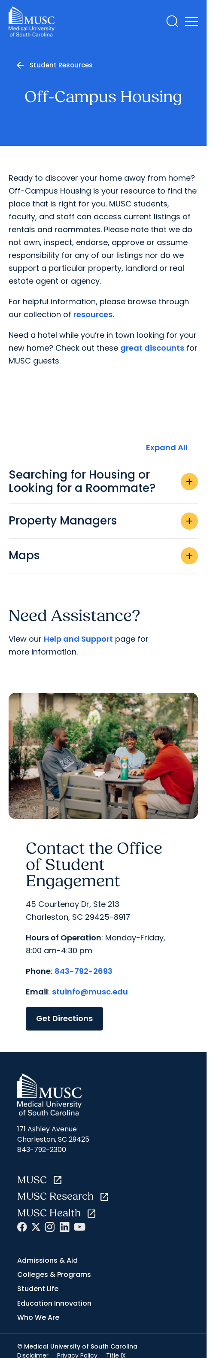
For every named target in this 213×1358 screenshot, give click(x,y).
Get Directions (64, 1018)
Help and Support (78, 639)
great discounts (152, 348)
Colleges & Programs (54, 1274)
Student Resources (61, 65)
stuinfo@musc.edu (90, 991)
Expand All (167, 447)
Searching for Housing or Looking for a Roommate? (103, 481)
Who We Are (38, 1317)
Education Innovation (54, 1303)
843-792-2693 (84, 971)
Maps (103, 555)
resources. (93, 314)
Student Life (37, 1289)
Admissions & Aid (47, 1260)
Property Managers (103, 521)
